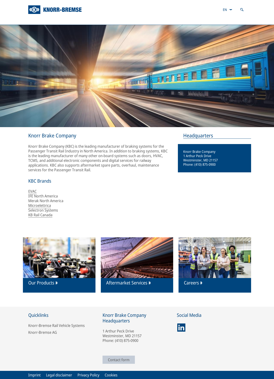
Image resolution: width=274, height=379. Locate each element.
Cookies (111, 374)
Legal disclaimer (59, 374)
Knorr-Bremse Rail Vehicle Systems (56, 325)
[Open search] (242, 10)
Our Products (41, 283)
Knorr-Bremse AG (42, 332)
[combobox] (227, 10)
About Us (166, 20)
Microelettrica (39, 205)
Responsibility (128, 20)
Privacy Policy (88, 374)
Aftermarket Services (81, 20)
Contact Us (202, 20)
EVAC (32, 191)
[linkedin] (181, 327)
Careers (237, 20)
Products (37, 20)
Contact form (119, 359)
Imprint (34, 374)
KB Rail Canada (40, 214)
